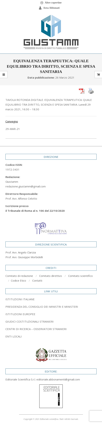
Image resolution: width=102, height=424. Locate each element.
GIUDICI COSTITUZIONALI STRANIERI (29, 321)
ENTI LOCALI (13, 336)
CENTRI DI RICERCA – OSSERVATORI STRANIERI (36, 329)
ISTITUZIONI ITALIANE (20, 299)
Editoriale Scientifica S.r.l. (20, 379)
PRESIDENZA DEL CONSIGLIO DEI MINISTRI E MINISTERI (41, 306)
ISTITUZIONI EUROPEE (20, 314)
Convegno (11, 121)
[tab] (51, 306)
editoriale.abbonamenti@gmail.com (58, 379)
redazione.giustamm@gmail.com (25, 186)
